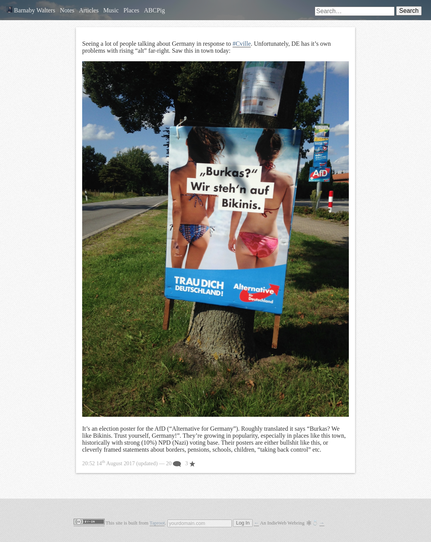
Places (131, 10)
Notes (67, 10)
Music (111, 10)
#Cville (242, 43)
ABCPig (154, 10)
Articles (89, 10)
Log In (243, 523)
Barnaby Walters (30, 10)
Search (409, 10)
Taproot (157, 523)
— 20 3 (138, 463)
